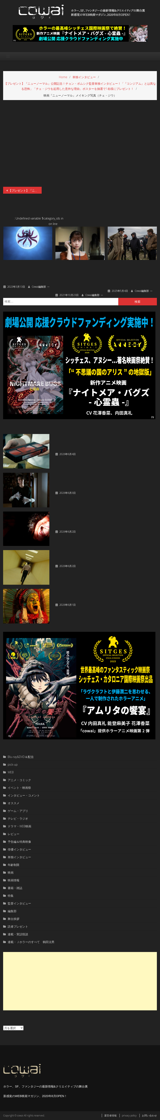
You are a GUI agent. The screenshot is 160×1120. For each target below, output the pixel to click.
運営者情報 (110, 1115)
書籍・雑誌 (15, 888)
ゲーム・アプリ (18, 811)
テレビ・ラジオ (18, 818)
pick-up (13, 764)
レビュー (13, 834)
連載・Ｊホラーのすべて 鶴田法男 (31, 942)
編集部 (12, 911)
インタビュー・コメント (24, 795)
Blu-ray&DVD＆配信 (21, 757)
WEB (11, 772)
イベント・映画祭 (19, 788)
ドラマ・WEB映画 (19, 826)
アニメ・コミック (19, 780)
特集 (11, 896)
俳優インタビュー (19, 849)
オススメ (13, 803)
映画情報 (13, 880)
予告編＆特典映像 (19, 842)
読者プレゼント (18, 926)
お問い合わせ (149, 1115)
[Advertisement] (80, 981)
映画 (11, 872)
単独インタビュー (19, 857)
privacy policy (129, 1115)
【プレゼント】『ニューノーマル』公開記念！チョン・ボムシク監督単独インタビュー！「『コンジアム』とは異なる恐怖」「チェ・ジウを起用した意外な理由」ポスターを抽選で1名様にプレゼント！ (25, 190)
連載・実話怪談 (18, 934)
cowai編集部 (39, 286)
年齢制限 (13, 865)
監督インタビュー (19, 903)
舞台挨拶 (13, 919)
